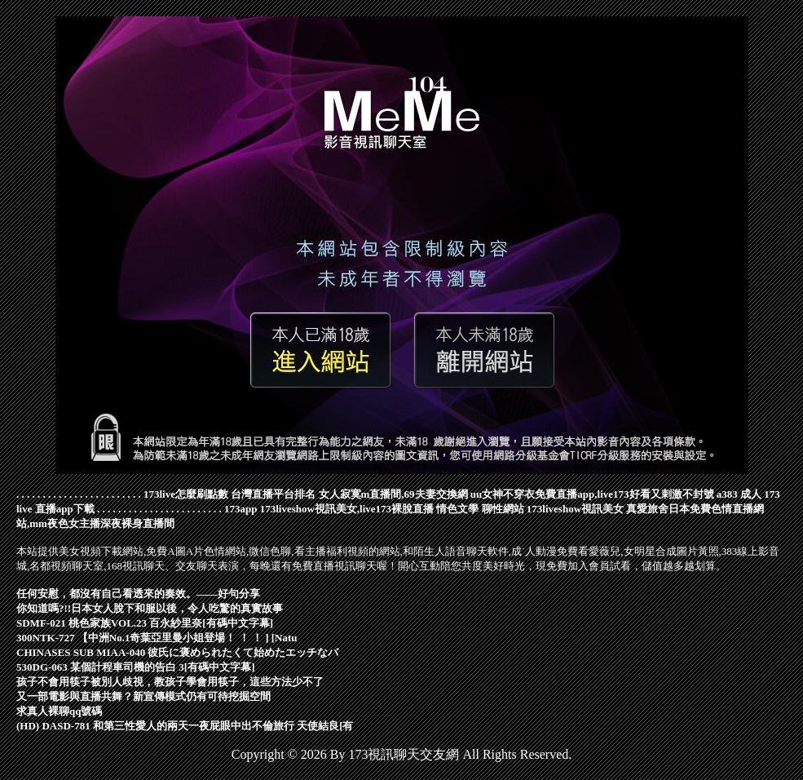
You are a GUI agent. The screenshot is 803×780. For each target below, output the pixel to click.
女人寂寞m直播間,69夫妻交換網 (393, 494)
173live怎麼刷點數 (185, 494)
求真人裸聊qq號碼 (59, 711)
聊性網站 (503, 509)
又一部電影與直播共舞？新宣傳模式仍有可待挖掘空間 (143, 696)
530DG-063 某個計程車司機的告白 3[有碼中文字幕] (135, 667)
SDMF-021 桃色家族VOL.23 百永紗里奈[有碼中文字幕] (144, 623)
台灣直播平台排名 (273, 494)
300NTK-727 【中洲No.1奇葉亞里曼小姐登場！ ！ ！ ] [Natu (157, 638)
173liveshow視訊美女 (575, 509)
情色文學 (457, 509)
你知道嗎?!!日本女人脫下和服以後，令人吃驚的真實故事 (149, 608)
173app (240, 509)
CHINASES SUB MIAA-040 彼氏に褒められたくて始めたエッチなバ (177, 652)
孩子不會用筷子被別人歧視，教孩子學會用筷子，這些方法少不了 (170, 682)
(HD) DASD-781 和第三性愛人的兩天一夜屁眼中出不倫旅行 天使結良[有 (184, 726)
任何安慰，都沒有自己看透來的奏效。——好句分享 (138, 593)
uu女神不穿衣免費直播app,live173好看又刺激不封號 (592, 494)
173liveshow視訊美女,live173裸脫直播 (347, 509)
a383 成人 (739, 494)
